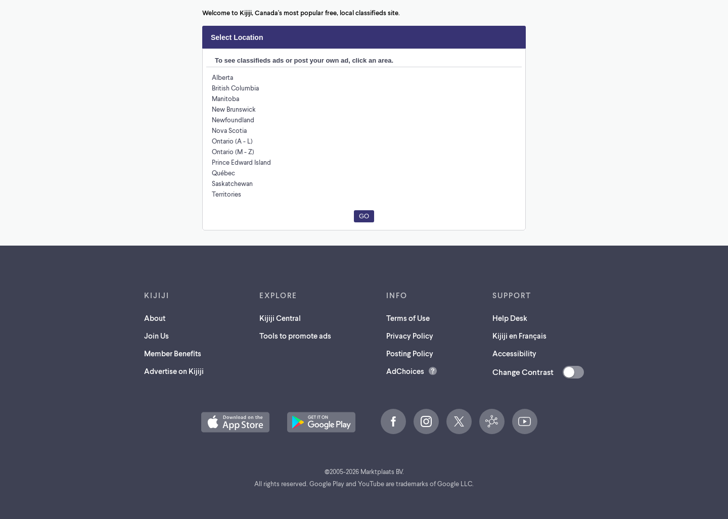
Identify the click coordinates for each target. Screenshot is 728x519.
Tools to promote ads (296, 335)
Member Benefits (172, 353)
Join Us (155, 335)
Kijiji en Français (520, 335)
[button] (235, 422)
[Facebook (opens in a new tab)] (393, 421)
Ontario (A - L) (232, 141)
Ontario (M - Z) (233, 151)
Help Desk (508, 317)
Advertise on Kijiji (174, 370)
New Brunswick (234, 109)
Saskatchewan (233, 183)
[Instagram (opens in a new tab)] (426, 421)
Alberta (222, 77)
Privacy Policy (412, 335)
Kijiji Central (280, 317)
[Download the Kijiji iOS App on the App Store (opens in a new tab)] (235, 422)
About (153, 317)
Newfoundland (233, 119)
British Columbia (236, 87)
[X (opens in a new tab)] (459, 421)
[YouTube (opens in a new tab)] (524, 421)
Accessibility (513, 353)
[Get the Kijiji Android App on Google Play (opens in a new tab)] (321, 422)
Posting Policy (412, 353)
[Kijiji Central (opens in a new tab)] (492, 421)
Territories (226, 194)
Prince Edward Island (243, 162)
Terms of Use (410, 317)
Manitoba (225, 98)
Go (364, 216)
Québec (223, 172)
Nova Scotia (229, 130)
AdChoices (406, 370)
